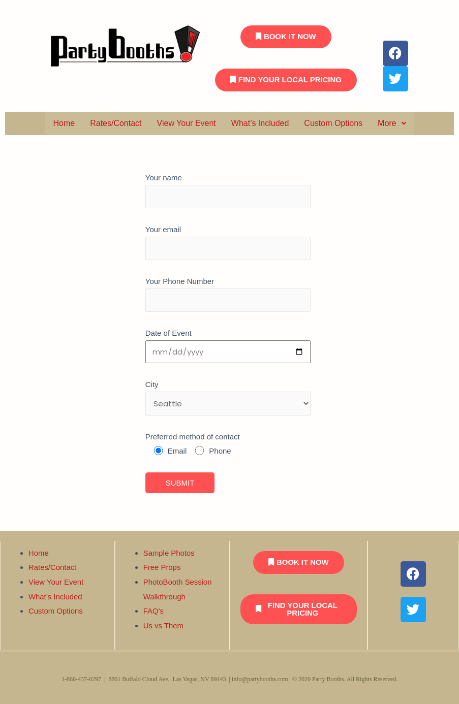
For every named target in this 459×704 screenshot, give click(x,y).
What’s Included (260, 123)
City (228, 435)
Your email (228, 357)
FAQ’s (153, 611)
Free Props (162, 569)
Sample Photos (169, 555)
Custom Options (333, 123)
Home (64, 123)
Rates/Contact (115, 123)
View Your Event (186, 123)
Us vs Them (163, 626)
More (392, 123)
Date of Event (228, 410)
